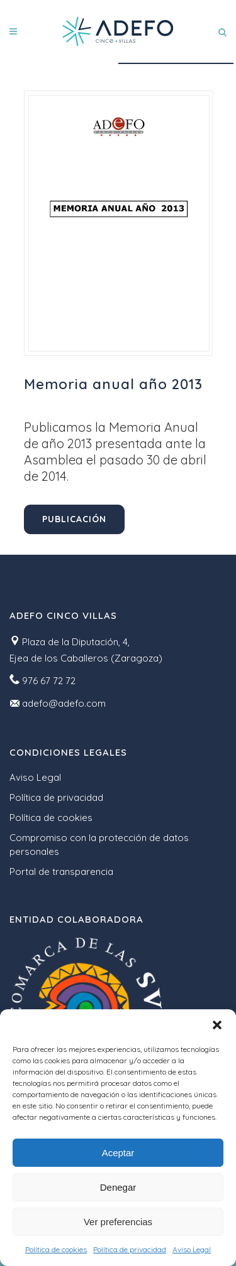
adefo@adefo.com (64, 703)
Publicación (74, 519)
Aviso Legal (191, 1249)
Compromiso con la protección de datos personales (99, 844)
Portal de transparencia (61, 871)
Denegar (118, 1187)
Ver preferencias (118, 1221)
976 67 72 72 (49, 681)
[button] (217, 1025)
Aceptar (118, 1152)
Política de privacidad (129, 1249)
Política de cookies (56, 1249)
